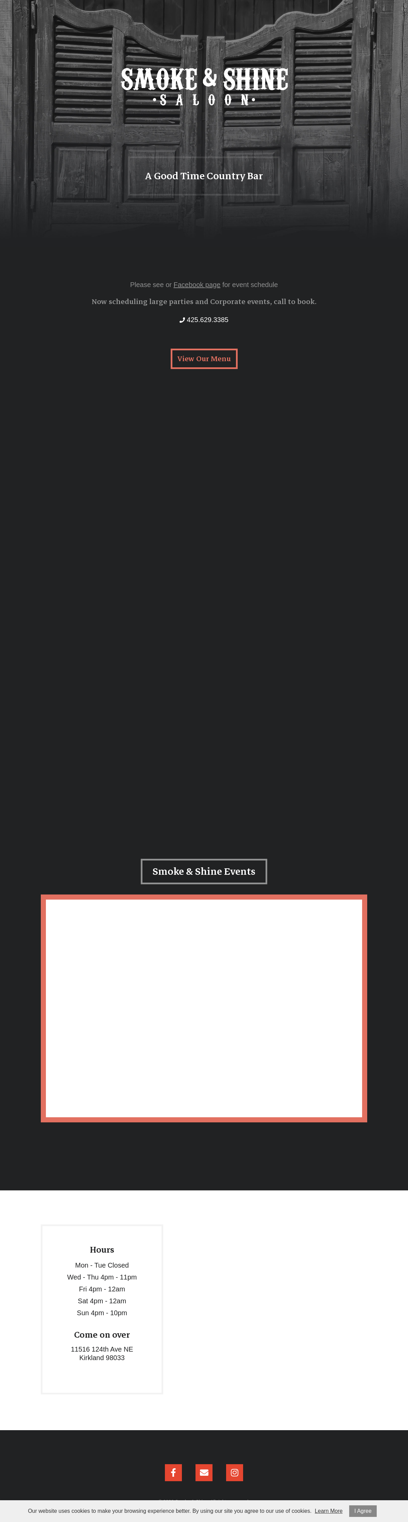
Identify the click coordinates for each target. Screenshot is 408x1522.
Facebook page (196, 284)
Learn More (329, 1511)
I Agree (363, 1511)
